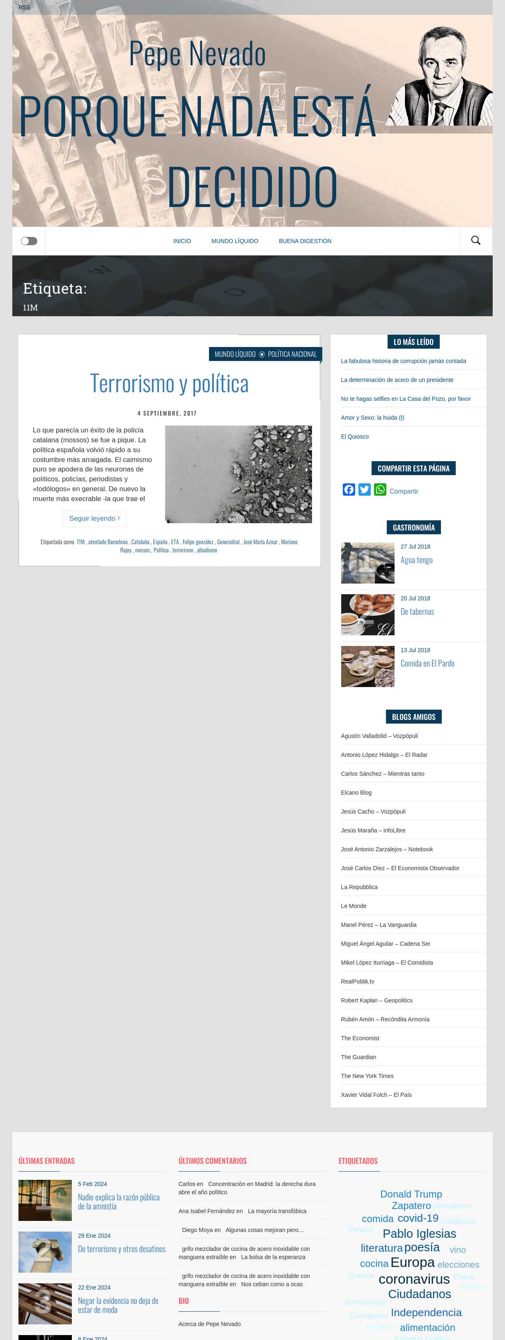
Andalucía (458, 1221)
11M (81, 541)
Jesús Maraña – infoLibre (373, 830)
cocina (374, 1263)
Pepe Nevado (197, 51)
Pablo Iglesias (419, 1233)
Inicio (182, 241)
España (160, 541)
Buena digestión (305, 241)
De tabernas (417, 611)
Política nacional (292, 354)
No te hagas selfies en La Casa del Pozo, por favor (406, 398)
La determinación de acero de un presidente (397, 380)
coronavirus (414, 1279)
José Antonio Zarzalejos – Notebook (387, 849)
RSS (24, 7)
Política (161, 549)
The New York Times (367, 1076)
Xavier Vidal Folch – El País (376, 1095)
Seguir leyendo (94, 518)
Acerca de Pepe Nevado (210, 1324)
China (463, 1277)
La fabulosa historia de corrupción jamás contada (403, 361)
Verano (360, 1229)
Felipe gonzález (198, 541)
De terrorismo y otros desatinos (121, 1248)
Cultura (361, 1275)
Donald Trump (411, 1194)
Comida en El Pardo (427, 663)
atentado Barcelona (108, 541)
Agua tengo (417, 559)
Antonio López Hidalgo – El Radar (384, 755)
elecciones (458, 1265)
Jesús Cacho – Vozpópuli (373, 811)
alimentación (427, 1327)
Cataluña (140, 541)
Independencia (426, 1312)
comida (377, 1218)
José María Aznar (260, 541)
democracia (364, 1302)
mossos (142, 549)
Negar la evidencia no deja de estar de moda (118, 1304)
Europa (412, 1262)
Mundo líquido (234, 241)
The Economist (360, 1038)
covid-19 (418, 1218)
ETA (175, 541)
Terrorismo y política (169, 382)
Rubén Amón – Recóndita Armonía (385, 1019)
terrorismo (182, 549)
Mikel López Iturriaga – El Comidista (387, 962)
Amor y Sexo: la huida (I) (372, 417)
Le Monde (354, 906)
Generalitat (228, 541)
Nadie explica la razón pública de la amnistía (119, 1201)
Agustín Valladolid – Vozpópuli (379, 736)
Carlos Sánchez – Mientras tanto (383, 773)
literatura (382, 1248)
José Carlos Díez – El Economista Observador (400, 868)
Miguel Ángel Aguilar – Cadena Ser (386, 943)
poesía (422, 1247)
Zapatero (411, 1205)
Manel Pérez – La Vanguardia (379, 925)
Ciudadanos (419, 1294)
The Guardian (358, 1057)
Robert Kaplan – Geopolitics (377, 1000)
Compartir (404, 491)
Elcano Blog (356, 792)
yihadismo (207, 549)
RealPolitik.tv (357, 981)
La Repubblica (359, 887)
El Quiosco (355, 436)
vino (458, 1250)
